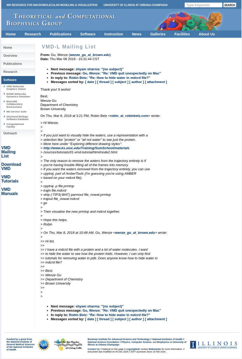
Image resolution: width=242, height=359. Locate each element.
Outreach (10, 133)
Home (11, 34)
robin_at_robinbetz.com (129, 116)
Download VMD (11, 166)
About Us (207, 34)
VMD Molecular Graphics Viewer (16, 87)
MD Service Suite (16, 111)
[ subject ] (120, 82)
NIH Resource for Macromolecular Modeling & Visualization (51, 5)
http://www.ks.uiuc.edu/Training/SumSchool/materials (86, 148)
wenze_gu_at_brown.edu (135, 233)
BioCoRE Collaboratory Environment (14, 104)
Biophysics (163, 342)
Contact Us (94, 349)
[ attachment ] (156, 82)
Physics (126, 342)
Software (87, 34)
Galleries (157, 34)
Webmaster (155, 349)
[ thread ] (104, 82)
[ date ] (90, 82)
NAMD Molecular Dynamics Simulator (18, 95)
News (137, 34)
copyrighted (132, 349)
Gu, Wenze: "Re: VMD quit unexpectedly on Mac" (121, 73)
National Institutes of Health (167, 339)
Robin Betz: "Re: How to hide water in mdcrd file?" (109, 78)
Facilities (182, 34)
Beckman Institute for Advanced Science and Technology (119, 339)
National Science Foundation (103, 342)
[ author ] (136, 82)
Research (33, 34)
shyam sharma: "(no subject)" (99, 69)
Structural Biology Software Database (17, 118)
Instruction (113, 34)
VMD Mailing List (8, 152)
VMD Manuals (9, 191)
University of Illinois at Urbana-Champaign (135, 5)
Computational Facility (15, 125)
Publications (60, 34)
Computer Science (141, 342)
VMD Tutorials (9, 179)
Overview (10, 56)
